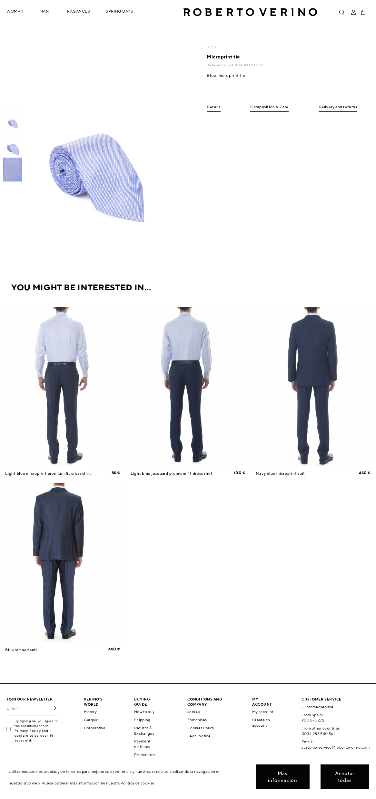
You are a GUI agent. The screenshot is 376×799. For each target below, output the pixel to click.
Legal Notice (199, 735)
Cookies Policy (200, 727)
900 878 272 (313, 720)
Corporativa (94, 727)
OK (53, 708)
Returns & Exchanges (144, 730)
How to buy (144, 711)
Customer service (317, 706)
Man (44, 11)
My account (262, 711)
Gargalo (91, 719)
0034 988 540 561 (318, 733)
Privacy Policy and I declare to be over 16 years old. (34, 735)
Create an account (261, 722)
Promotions (144, 754)
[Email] (27, 708)
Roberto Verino (250, 12)
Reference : (218, 65)
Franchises (197, 719)
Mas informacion (282, 777)
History (90, 711)
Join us (193, 711)
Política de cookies (138, 783)
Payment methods (142, 744)
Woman (15, 11)
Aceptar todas (344, 777)
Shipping (142, 719)
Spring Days (119, 11)
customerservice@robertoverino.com (336, 747)
